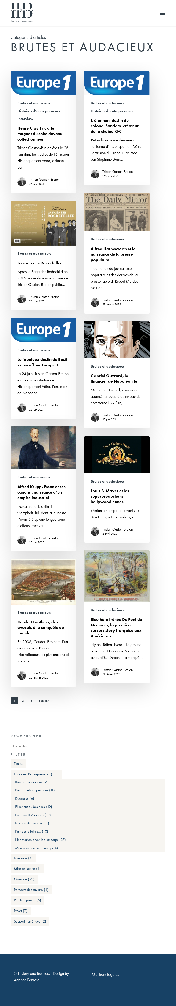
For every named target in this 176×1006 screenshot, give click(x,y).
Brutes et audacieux (34, 103)
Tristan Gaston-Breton (44, 179)
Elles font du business (33, 807)
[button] (162, 13)
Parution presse (27, 900)
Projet (20, 910)
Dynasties (24, 798)
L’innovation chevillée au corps (40, 840)
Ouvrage (24, 879)
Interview (25, 119)
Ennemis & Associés (33, 815)
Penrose (33, 979)
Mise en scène (27, 868)
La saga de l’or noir (32, 823)
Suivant (44, 700)
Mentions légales (105, 974)
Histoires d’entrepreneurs (38, 111)
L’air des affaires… (31, 831)
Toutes (18, 763)
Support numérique (30, 921)
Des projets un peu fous (35, 790)
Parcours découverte (31, 889)
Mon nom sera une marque (37, 848)
